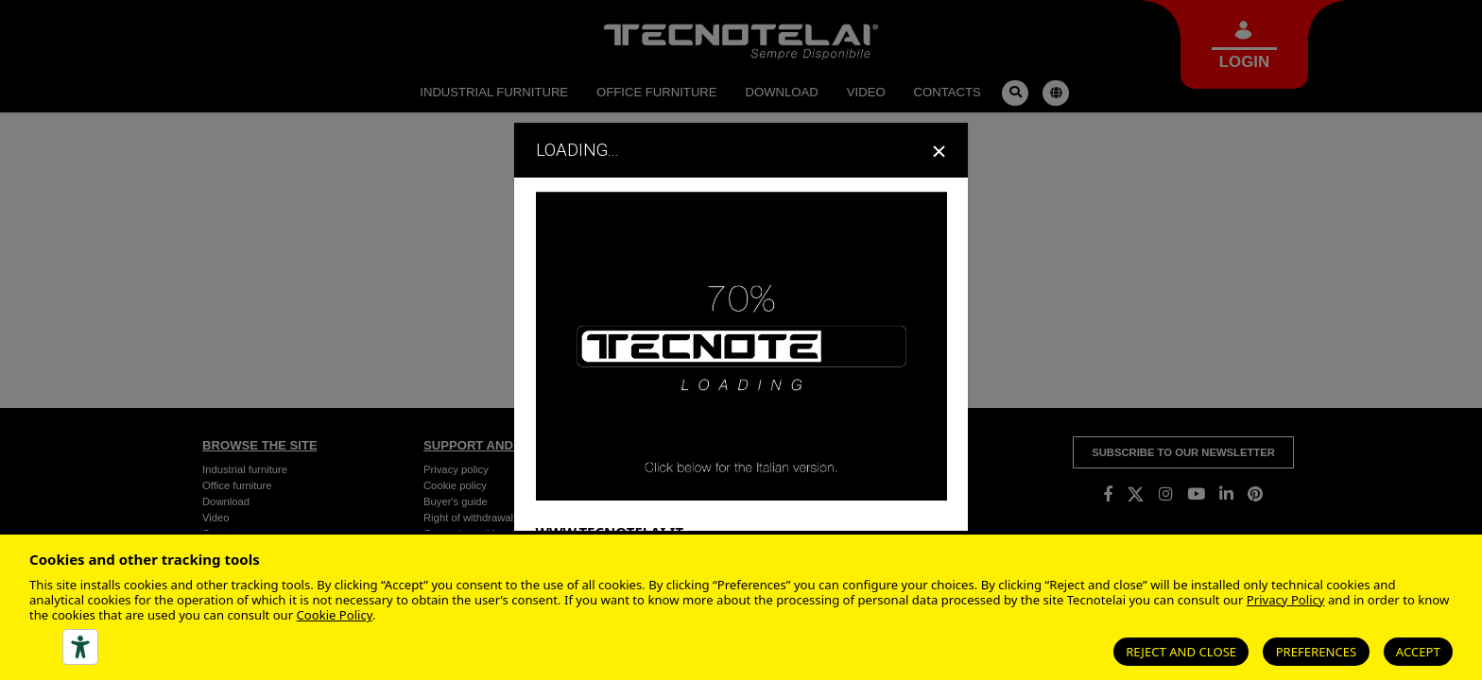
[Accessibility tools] (80, 647)
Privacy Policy (1286, 599)
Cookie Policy (334, 614)
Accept (1418, 651)
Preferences (1316, 651)
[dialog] (741, 340)
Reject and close (1181, 651)
